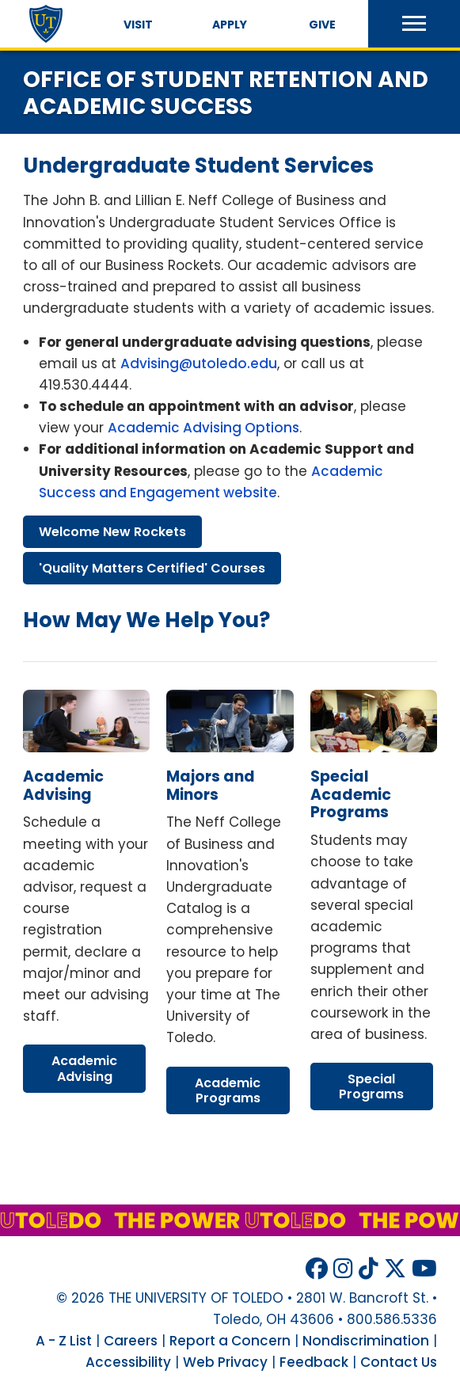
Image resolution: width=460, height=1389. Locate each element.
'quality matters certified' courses (152, 568)
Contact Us (398, 1362)
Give (322, 24)
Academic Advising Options (203, 427)
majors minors (210, 785)
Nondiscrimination (365, 1340)
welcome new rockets (112, 532)
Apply (229, 24)
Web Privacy (225, 1362)
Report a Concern (230, 1340)
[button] (414, 24)
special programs (371, 1086)
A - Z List (64, 1340)
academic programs (227, 1090)
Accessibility (128, 1362)
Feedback (313, 1362)
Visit (138, 24)
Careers (131, 1340)
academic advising (63, 785)
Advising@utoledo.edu (198, 363)
